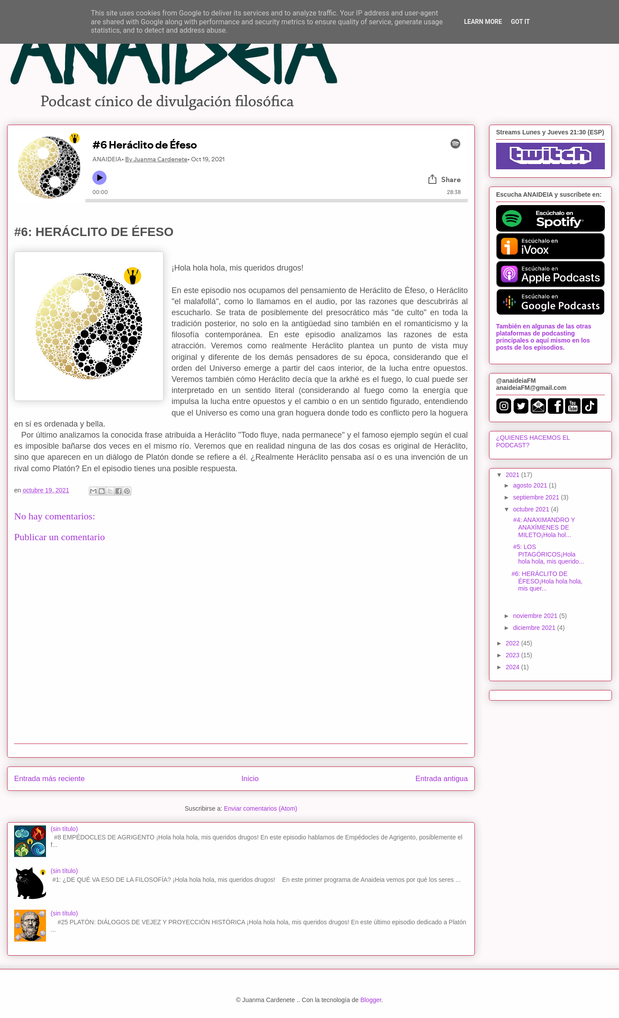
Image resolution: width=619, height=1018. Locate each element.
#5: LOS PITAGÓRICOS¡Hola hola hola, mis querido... (548, 554)
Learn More (483, 21)
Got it (520, 21)
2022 (513, 643)
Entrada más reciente (49, 778)
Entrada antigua (442, 778)
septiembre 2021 (537, 497)
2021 (513, 474)
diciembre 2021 (535, 627)
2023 (513, 655)
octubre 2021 (532, 509)
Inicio (250, 778)
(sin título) (64, 828)
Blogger (370, 999)
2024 (513, 667)
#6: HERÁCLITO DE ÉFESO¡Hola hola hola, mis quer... (547, 581)
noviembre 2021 (536, 615)
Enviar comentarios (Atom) (260, 808)
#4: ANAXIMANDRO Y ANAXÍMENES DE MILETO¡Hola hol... (543, 527)
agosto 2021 (531, 485)
